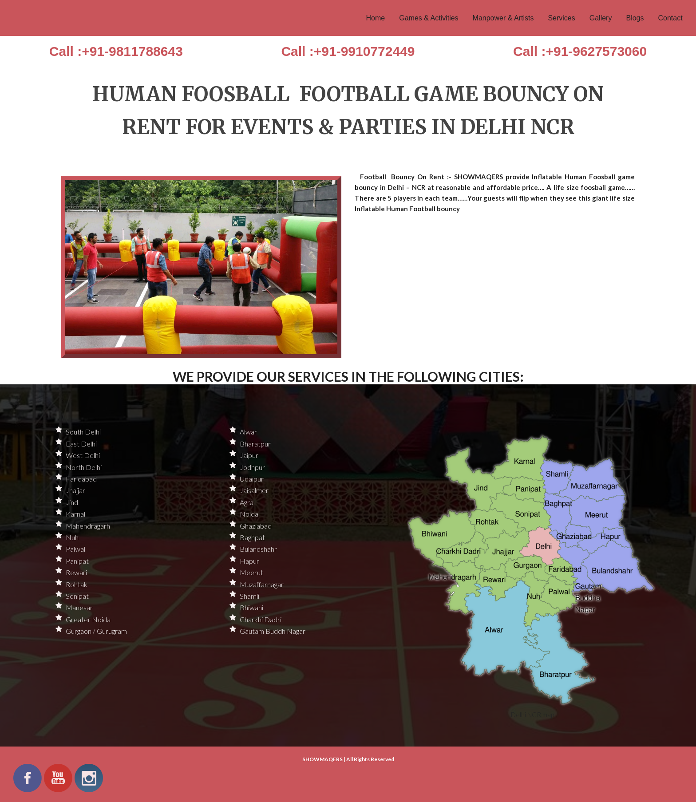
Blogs (635, 18)
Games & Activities (428, 18)
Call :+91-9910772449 (348, 51)
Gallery (600, 18)
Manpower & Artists (503, 18)
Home (375, 18)
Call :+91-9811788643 (116, 51)
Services (561, 18)
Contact (670, 18)
